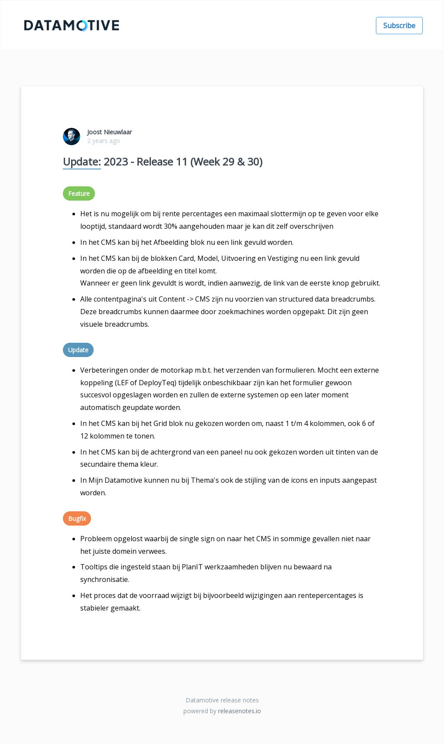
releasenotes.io (239, 711)
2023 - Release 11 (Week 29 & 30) (162, 161)
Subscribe (399, 25)
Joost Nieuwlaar (109, 132)
